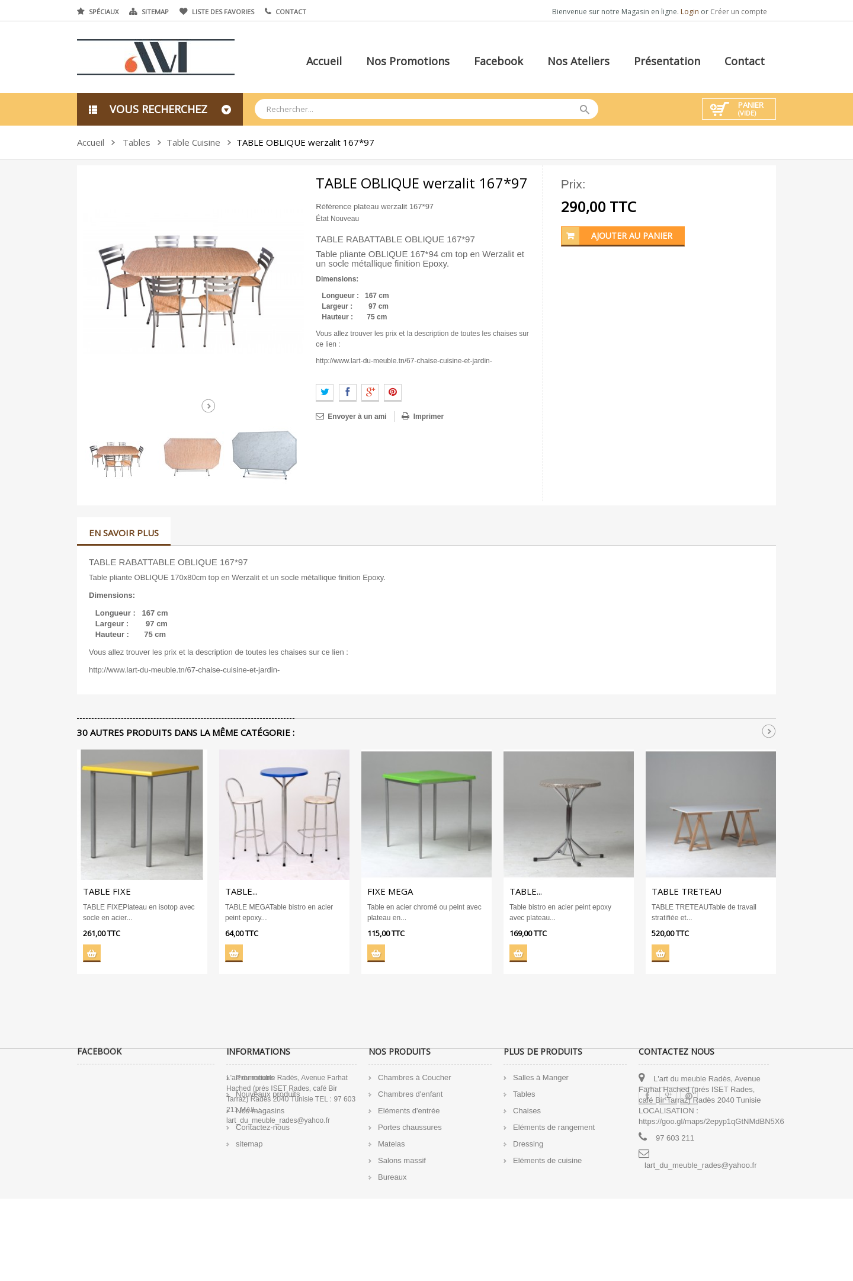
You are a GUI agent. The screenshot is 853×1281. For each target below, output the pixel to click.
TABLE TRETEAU (686, 891)
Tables (136, 142)
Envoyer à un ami (357, 416)
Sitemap (155, 11)
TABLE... (241, 891)
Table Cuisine (193, 142)
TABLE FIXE (107, 891)
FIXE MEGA (390, 891)
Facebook (498, 61)
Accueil (324, 61)
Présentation (667, 61)
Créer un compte (738, 12)
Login (691, 12)
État (322, 218)
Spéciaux (103, 11)
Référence (333, 206)
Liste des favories (223, 11)
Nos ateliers (578, 61)
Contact (290, 11)
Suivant (208, 406)
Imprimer (428, 416)
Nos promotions (408, 61)
